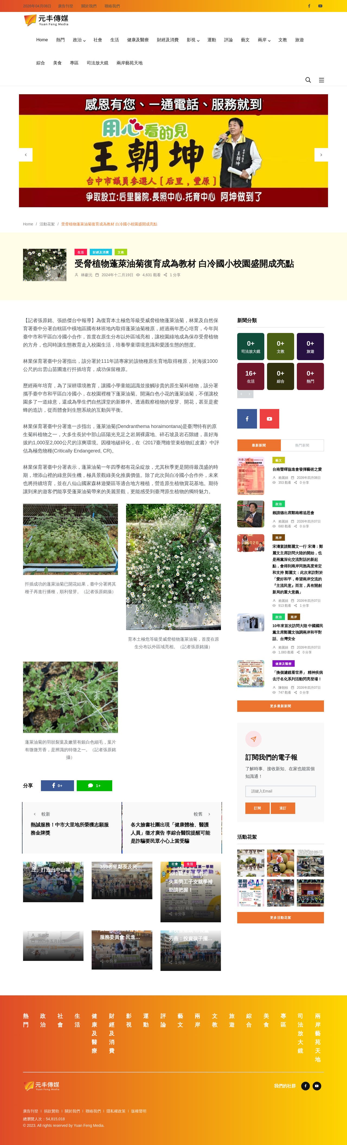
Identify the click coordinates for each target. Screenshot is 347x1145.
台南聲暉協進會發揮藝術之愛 (297, 469)
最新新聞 (259, 445)
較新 (40, 814)
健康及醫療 (138, 39)
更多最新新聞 (280, 706)
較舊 (203, 814)
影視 (191, 39)
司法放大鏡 (97, 63)
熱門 (60, 39)
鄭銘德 (181, 897)
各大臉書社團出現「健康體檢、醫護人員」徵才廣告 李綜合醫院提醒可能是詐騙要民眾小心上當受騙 (170, 833)
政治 (77, 39)
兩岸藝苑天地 (130, 63)
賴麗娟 (283, 478)
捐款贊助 (51, 1111)
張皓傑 (43, 877)
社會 (98, 39)
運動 (211, 39)
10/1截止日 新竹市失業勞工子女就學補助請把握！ (191, 882)
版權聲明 (138, 1111)
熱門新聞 (302, 445)
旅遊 (299, 39)
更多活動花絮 (280, 918)
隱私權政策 (116, 1111)
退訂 (283, 808)
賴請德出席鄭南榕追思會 (293, 513)
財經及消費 (168, 39)
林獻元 (86, 275)
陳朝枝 (283, 688)
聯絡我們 (112, 6)
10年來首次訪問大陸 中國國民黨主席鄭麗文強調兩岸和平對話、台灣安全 (297, 632)
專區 (74, 63)
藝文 (245, 39)
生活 (114, 39)
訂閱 (257, 808)
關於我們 (89, 6)
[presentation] (26, 155)
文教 (282, 39)
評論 (228, 39)
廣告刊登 (65, 6)
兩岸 (262, 39)
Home (42, 39)
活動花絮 (47, 224)
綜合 (40, 63)
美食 (57, 63)
